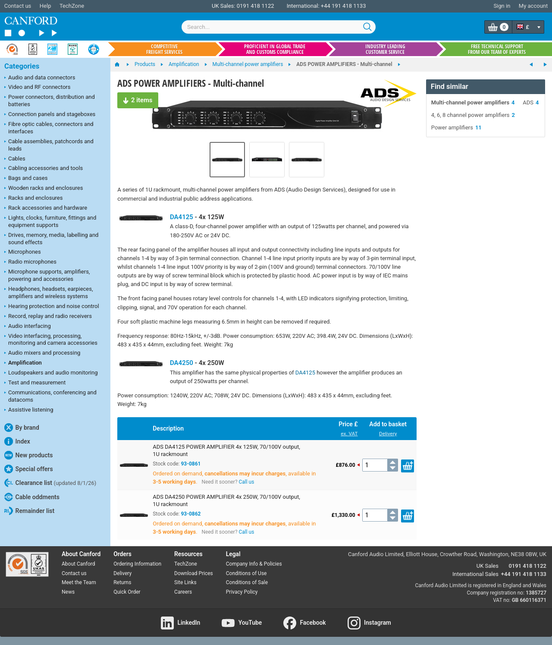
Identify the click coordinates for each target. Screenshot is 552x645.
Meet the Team (79, 582)
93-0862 (191, 514)
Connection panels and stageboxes (49, 115)
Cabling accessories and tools (43, 169)
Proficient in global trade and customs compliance (274, 49)
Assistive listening (28, 410)
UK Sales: (223, 6)
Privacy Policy (242, 592)
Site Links (185, 582)
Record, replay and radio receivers (48, 317)
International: (303, 6)
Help (45, 6)
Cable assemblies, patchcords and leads (49, 145)
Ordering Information (137, 564)
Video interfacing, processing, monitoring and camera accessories (50, 339)
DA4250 (181, 363)
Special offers (28, 469)
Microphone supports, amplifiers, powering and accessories (47, 275)
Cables (14, 159)
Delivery (388, 434)
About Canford (78, 564)
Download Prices (193, 573)
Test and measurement (35, 383)
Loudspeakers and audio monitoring (51, 373)
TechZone (72, 6)
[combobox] (279, 27)
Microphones (22, 252)
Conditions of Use (246, 573)
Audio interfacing (27, 326)
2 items (136, 98)
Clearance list (50, 482)
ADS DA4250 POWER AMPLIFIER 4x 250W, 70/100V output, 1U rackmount (226, 500)
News (68, 592)
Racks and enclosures (33, 198)
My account (533, 6)
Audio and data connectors (39, 78)
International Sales (475, 574)
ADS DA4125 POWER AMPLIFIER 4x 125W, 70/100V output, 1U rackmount (226, 450)
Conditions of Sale (247, 582)
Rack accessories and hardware (45, 208)
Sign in (501, 6)
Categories (21, 66)
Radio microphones (30, 262)
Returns (122, 582)
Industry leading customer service (385, 49)
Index (17, 441)
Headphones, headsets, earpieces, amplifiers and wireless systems (48, 292)
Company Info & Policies (254, 564)
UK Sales (488, 566)
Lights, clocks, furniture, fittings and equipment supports (50, 221)
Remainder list (29, 511)
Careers (183, 592)
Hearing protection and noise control (51, 307)
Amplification (23, 363)
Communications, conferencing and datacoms (50, 396)
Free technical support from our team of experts (497, 49)
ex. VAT (349, 434)
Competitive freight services (164, 49)
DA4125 (181, 217)
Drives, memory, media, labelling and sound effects (51, 238)
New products (28, 455)
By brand (21, 427)
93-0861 (191, 464)
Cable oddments (32, 497)
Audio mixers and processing (42, 353)
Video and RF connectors (37, 87)
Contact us (17, 6)
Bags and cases (25, 178)
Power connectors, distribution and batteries (49, 100)
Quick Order (126, 592)
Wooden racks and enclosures (43, 188)
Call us (246, 482)
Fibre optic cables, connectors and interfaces (49, 128)
